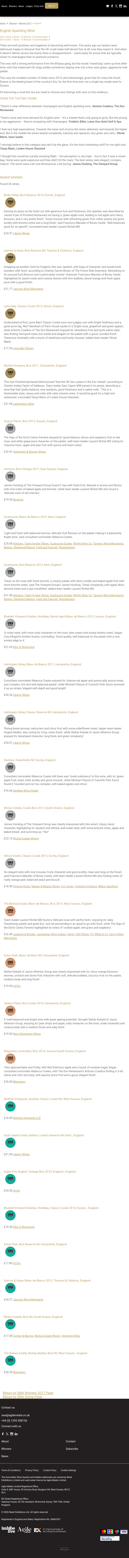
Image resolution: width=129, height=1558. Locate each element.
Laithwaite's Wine (23, 403)
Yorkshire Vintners (86, 886)
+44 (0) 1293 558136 (14, 1420)
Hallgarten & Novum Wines (29, 451)
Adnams (18, 543)
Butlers (8, 547)
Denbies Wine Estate (25, 790)
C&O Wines (82, 934)
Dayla (70, 934)
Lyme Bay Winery (23, 348)
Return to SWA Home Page (22, 1397)
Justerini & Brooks (24, 934)
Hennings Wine (71, 1336)
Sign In (51, 5)
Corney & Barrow (23, 1336)
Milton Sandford (108, 886)
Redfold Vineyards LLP (27, 1118)
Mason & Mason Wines (46, 886)
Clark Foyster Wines (37, 543)
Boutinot (18, 499)
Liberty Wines (21, 233)
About (4, 6)
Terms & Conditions (11, 1470)
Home (3, 23)
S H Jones (67, 886)
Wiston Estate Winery (26, 838)
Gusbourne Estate (61, 543)
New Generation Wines (27, 1033)
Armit (16, 1190)
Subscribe (72, 1448)
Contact (71, 1441)
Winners (13, 6)
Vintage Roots (21, 886)
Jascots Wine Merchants (28, 289)
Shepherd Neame (24, 547)
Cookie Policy (49, 1470)
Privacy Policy (32, 1470)
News (21, 6)
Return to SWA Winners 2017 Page (28, 1393)
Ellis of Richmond (23, 647)
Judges (29, 6)
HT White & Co (99, 934)
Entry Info (39, 6)
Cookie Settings (68, 1470)
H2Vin (17, 986)
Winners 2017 (25, 23)
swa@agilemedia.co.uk (15, 1415)
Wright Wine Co (82, 543)
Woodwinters (67, 547)
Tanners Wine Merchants (108, 543)
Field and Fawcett (47, 547)
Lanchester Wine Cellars (51, 934)
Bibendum (19, 1081)
